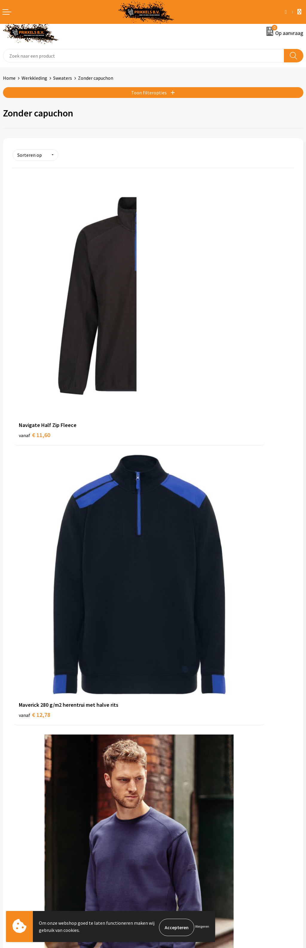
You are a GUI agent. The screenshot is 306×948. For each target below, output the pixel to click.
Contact (11, 811)
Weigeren (202, 927)
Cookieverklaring (173, 820)
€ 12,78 (175, 321)
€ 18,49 (34, 656)
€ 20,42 (175, 656)
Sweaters (62, 78)
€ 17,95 (175, 488)
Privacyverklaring (174, 829)
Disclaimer (167, 838)
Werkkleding (34, 78)
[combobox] (143, 55)
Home (9, 78)
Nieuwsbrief (168, 728)
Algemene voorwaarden (180, 811)
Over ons (165, 719)
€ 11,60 (34, 321)
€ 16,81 (34, 488)
